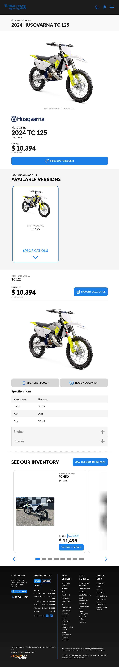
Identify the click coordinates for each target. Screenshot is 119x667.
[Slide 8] (81, 559)
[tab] (37, 581)
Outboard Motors (65, 615)
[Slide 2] (44, 559)
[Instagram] (51, 615)
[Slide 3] (50, 559)
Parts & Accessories (100, 603)
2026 (13, 137)
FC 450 (63, 476)
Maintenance (101, 599)
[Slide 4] (56, 559)
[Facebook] (47, 615)
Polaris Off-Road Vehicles (67, 628)
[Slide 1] (37, 559)
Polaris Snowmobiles (66, 634)
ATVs (63, 604)
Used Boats (83, 592)
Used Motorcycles (83, 613)
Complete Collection (65, 639)
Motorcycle (26, 20)
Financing (82, 622)
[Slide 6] (69, 559)
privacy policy (100, 655)
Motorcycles (66, 611)
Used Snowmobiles (83, 599)
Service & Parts (101, 596)
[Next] (105, 559)
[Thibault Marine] (15, 7)
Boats (64, 592)
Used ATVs (83, 603)
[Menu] (112, 7)
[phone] (97, 7)
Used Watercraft (85, 595)
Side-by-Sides (66, 607)
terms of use (66, 658)
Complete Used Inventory (84, 584)
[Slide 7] (75, 559)
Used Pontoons (84, 589)
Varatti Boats (66, 595)
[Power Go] (34, 656)
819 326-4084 (19, 596)
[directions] (104, 7)
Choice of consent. (78, 658)
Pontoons (65, 589)
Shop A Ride (26, 652)
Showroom (15, 20)
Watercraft (65, 598)
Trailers (64, 624)
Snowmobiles (66, 601)
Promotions (100, 593)
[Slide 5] (62, 559)
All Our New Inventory (66, 584)
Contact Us (100, 583)
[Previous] (14, 559)
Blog (98, 587)
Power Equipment (65, 620)
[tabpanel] (44, 600)
